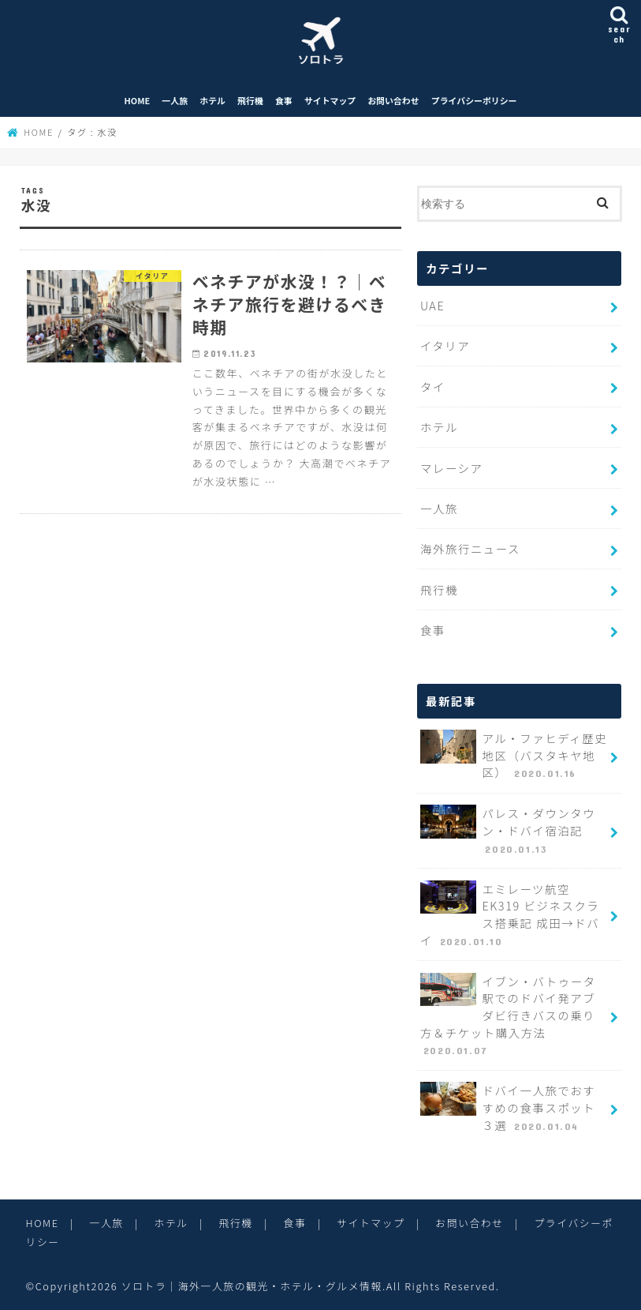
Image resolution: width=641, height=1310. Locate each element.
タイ (432, 386)
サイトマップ (330, 100)
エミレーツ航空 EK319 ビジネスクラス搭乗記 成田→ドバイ (510, 914)
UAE (432, 305)
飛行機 (250, 100)
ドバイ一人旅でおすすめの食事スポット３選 (507, 1108)
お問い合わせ (393, 100)
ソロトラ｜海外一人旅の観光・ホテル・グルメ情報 (251, 1285)
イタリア (445, 345)
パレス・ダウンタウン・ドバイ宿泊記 (507, 831)
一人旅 (175, 100)
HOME (138, 100)
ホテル (212, 100)
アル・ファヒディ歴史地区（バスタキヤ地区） (513, 756)
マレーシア (451, 468)
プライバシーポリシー (474, 100)
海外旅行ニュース (470, 548)
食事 (284, 100)
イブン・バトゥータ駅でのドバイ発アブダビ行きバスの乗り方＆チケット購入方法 (508, 1016)
